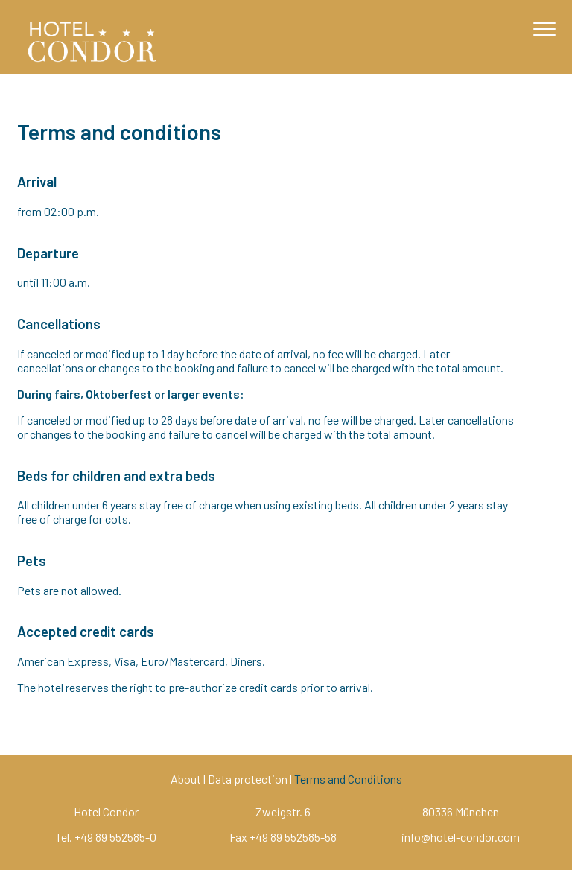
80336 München (460, 811)
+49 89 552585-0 (115, 837)
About (186, 779)
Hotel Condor (106, 811)
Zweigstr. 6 (283, 811)
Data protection (247, 779)
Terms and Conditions (348, 779)
